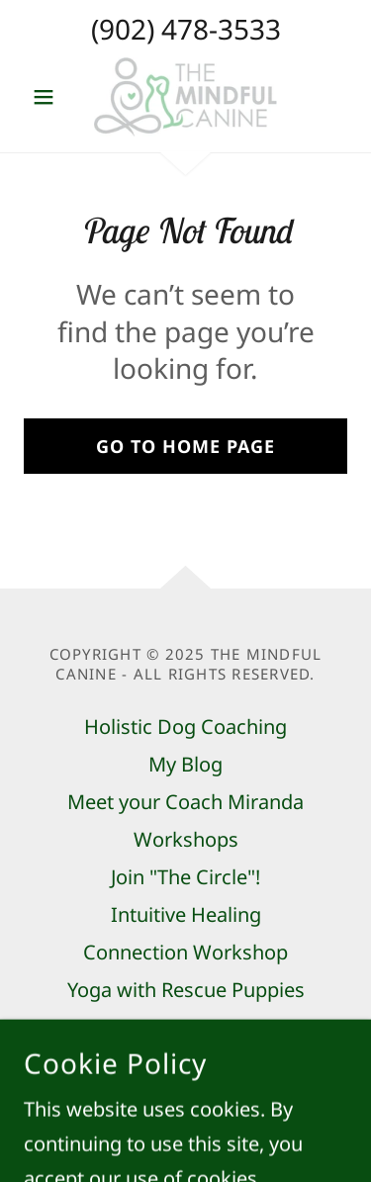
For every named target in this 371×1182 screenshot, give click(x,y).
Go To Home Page (185, 446)
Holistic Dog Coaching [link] (185, 726)
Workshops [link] (186, 839)
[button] (48, 97)
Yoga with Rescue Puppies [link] (186, 989)
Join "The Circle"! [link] (185, 877)
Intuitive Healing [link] (186, 914)
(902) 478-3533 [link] (186, 28)
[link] (185, 96)
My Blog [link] (185, 764)
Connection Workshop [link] (185, 952)
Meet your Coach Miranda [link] (185, 801)
